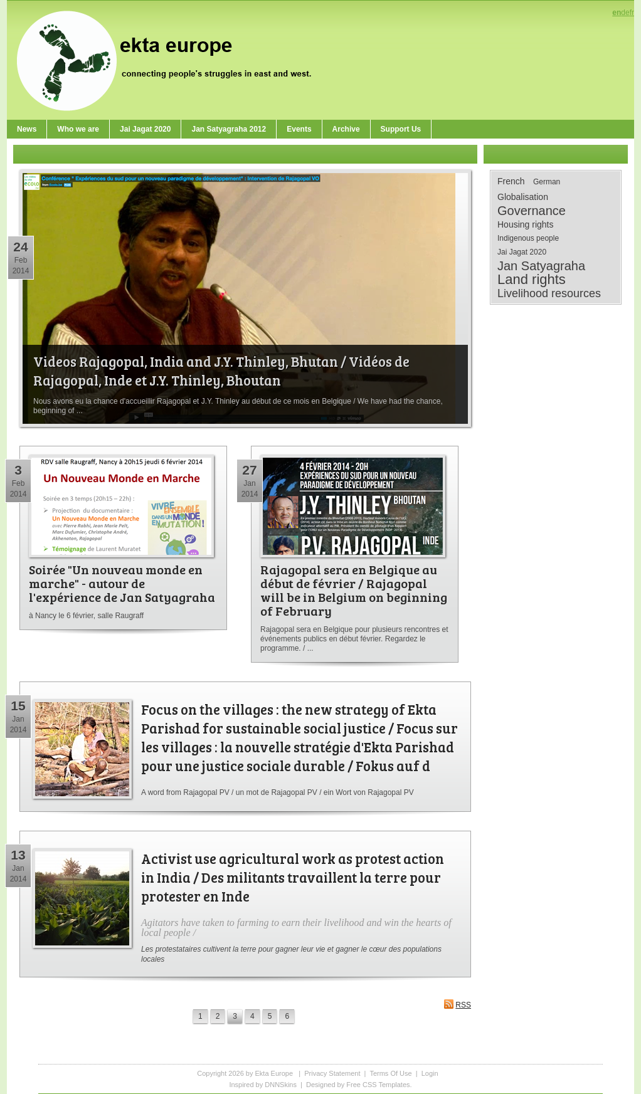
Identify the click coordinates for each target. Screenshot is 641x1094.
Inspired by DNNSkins (263, 1084)
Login (429, 1073)
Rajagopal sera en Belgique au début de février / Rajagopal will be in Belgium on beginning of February (353, 589)
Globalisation (522, 197)
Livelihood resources (549, 293)
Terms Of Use (390, 1073)
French (511, 181)
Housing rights (525, 224)
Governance (531, 210)
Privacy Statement (332, 1073)
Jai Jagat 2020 (521, 252)
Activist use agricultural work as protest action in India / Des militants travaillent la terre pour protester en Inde (292, 877)
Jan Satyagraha (541, 266)
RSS (457, 1004)
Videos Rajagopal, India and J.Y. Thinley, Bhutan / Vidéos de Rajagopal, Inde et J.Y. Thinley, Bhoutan (221, 370)
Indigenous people (528, 238)
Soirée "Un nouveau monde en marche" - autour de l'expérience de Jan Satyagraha (122, 583)
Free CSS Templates (378, 1084)
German (546, 182)
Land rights (531, 279)
